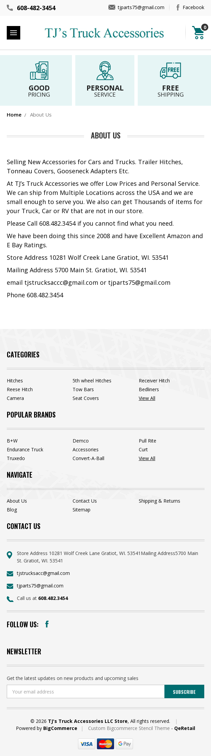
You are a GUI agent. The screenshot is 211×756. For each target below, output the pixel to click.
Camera (15, 398)
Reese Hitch (20, 389)
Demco (81, 440)
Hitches (15, 380)
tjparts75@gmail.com (141, 7)
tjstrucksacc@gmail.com (43, 573)
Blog (12, 509)
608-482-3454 (36, 8)
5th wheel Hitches (92, 380)
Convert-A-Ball (88, 458)
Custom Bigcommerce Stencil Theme (129, 728)
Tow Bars (83, 389)
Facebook (193, 7)
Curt (143, 449)
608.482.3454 (53, 598)
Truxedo (16, 458)
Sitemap (81, 509)
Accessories (86, 449)
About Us (17, 501)
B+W (12, 440)
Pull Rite (147, 440)
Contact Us (85, 501)
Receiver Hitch (154, 380)
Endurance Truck (25, 449)
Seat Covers (86, 398)
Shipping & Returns (159, 501)
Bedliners (149, 389)
